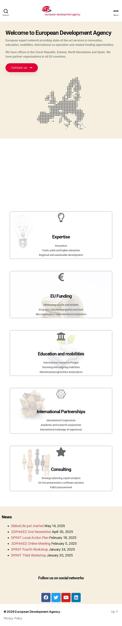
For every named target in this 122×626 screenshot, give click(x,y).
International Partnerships (61, 411)
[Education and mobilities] (61, 336)
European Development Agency (37, 611)
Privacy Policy (13, 618)
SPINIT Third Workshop (28, 555)
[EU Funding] (61, 277)
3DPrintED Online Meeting (31, 543)
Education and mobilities (61, 354)
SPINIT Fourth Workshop (29, 549)
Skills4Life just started (27, 526)
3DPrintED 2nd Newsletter (31, 532)
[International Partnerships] (61, 394)
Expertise (61, 237)
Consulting (61, 469)
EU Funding (61, 296)
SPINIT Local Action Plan (30, 538)
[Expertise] (61, 217)
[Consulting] (61, 451)
